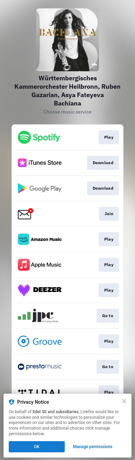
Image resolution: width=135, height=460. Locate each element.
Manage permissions (93, 446)
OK (37, 446)
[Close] (124, 401)
